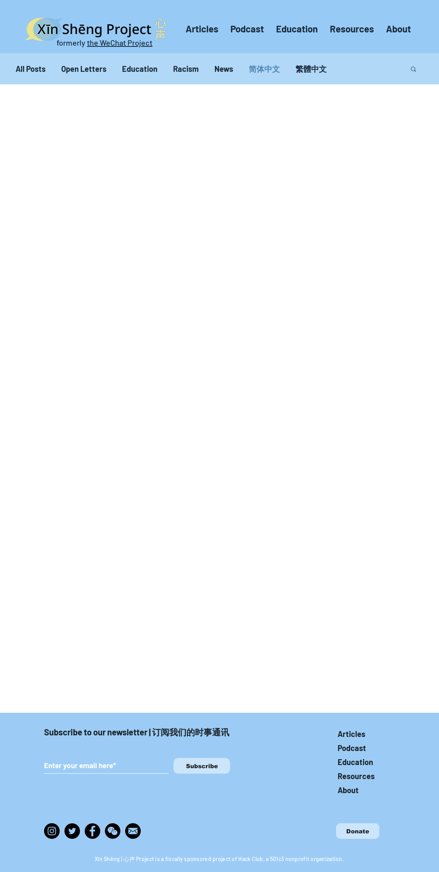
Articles (351, 734)
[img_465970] (133, 831)
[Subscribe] (201, 766)
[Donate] (357, 831)
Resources (356, 776)
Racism (186, 68)
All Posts (31, 68)
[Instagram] (52, 831)
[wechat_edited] (112, 831)
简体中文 (264, 68)
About (348, 790)
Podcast (352, 748)
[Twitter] (72, 831)
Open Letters (83, 68)
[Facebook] (92, 831)
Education (140, 68)
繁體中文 (311, 68)
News (223, 68)
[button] (413, 70)
